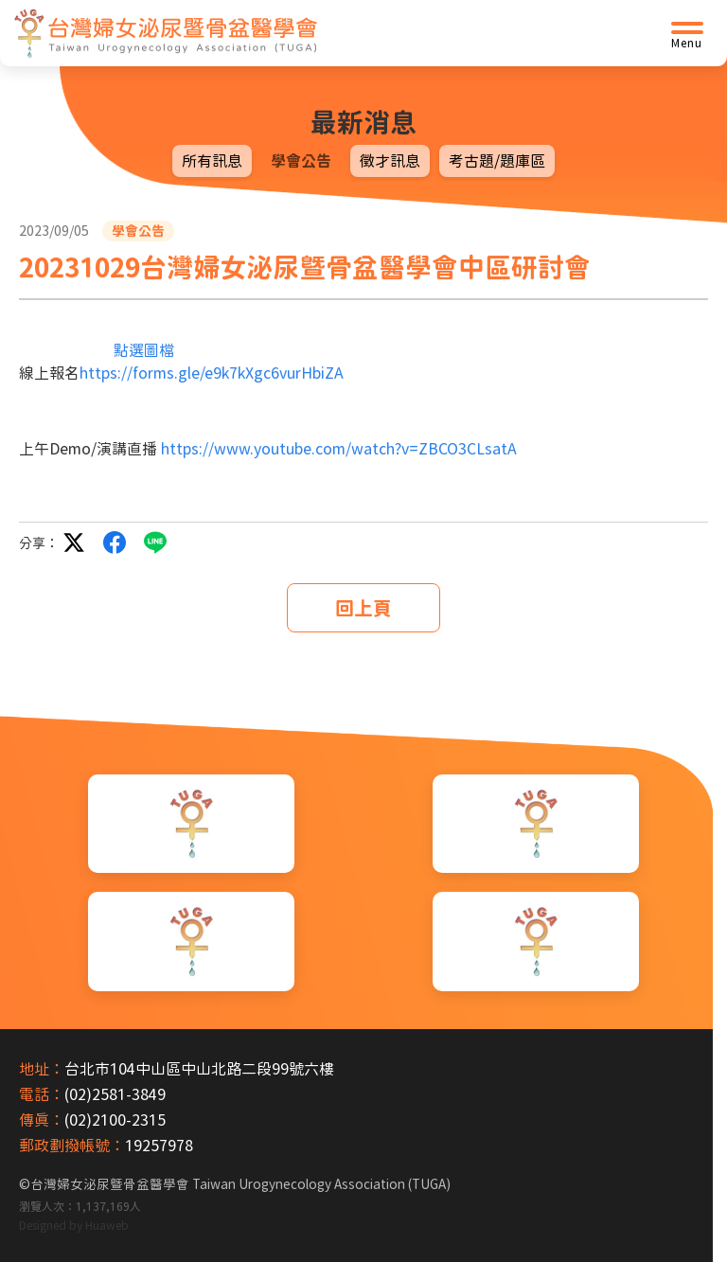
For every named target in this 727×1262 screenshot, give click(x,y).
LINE (155, 542)
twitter (73, 542)
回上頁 (363, 607)
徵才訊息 (390, 161)
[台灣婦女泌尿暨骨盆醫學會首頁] (165, 33)
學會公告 (301, 161)
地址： (41, 1068)
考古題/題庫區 (497, 161)
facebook (114, 542)
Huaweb (107, 1225)
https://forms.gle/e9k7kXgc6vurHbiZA (212, 373)
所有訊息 (212, 161)
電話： (41, 1094)
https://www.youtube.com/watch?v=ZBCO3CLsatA (339, 448)
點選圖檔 (144, 350)
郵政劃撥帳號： (72, 1145)
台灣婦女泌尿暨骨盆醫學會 (240, 1184)
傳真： (41, 1120)
